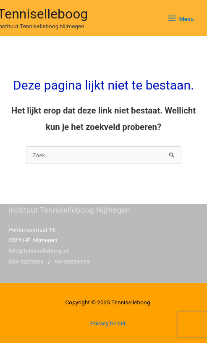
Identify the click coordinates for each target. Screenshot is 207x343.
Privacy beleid (107, 323)
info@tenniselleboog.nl (38, 250)
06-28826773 (72, 261)
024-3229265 (26, 261)
